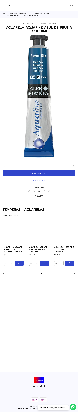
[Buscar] (9, 5)
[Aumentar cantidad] (73, 166)
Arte (30, 13)
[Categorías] (6, 5)
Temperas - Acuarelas (42, 13)
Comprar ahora (39, 181)
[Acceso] (71, 5)
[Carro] (75, 5)
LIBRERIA (22, 13)
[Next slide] (73, 273)
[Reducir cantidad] (4, 166)
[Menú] (2, 5)
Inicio (4, 13)
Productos (13, 13)
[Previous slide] (4, 273)
